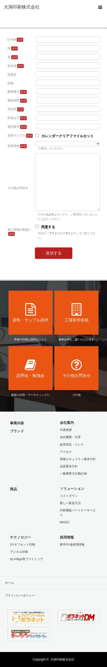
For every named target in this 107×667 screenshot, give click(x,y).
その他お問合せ (76, 368)
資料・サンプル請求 (30, 312)
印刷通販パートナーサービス (78, 513)
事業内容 (17, 423)
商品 (13, 489)
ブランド (17, 431)
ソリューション (72, 489)
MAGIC (65, 522)
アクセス (66, 452)
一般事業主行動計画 (73, 473)
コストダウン (69, 496)
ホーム (9, 583)
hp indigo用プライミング (26, 559)
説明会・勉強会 (30, 368)
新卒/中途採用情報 (72, 544)
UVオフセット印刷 (22, 544)
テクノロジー (20, 537)
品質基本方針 (69, 466)
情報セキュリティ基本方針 (78, 459)
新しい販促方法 (70, 503)
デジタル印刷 (19, 552)
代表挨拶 (66, 430)
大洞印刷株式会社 (62, 659)
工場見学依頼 (76, 312)
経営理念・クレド (72, 444)
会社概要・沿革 (70, 437)
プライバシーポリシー (20, 595)
